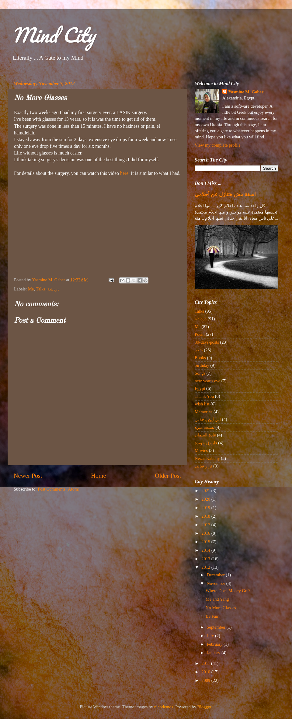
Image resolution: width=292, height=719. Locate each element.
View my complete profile (218, 145)
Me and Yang (217, 599)
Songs (200, 373)
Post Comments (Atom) (58, 489)
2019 (206, 507)
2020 (206, 499)
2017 (206, 524)
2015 (206, 541)
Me (31, 289)
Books (200, 357)
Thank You (204, 396)
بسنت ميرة (204, 427)
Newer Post (28, 475)
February (215, 644)
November (216, 583)
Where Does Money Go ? (228, 590)
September (217, 627)
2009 (206, 680)
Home (98, 475)
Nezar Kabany (207, 458)
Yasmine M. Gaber (246, 91)
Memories (203, 411)
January (214, 652)
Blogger (204, 706)
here (124, 173)
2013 (206, 558)
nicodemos (163, 706)
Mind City (53, 35)
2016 (206, 533)
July (211, 635)
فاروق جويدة (206, 442)
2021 (206, 490)
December (216, 574)
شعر (199, 349)
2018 (206, 516)
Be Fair (212, 616)
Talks (40, 289)
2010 (206, 671)
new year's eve (207, 380)
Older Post (168, 475)
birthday (202, 365)
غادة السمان (205, 434)
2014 (206, 550)
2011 (206, 663)
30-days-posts (207, 342)
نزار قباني (203, 466)
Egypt (200, 388)
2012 (206, 567)
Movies (201, 450)
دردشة (53, 289)
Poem (200, 334)
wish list (202, 403)
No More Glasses (221, 607)
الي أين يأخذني (208, 419)
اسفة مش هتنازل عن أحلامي (225, 194)
